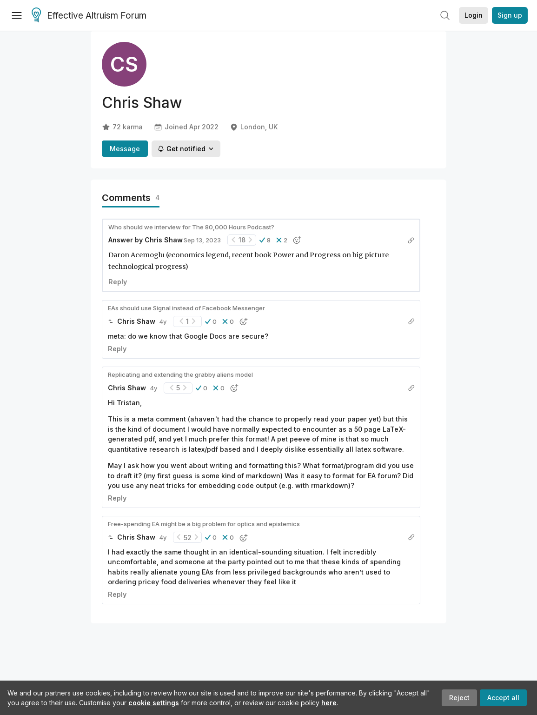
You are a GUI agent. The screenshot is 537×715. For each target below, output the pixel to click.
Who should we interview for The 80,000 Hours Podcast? (191, 227)
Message (125, 149)
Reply (117, 282)
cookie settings (153, 703)
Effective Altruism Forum (89, 16)
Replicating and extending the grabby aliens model (180, 374)
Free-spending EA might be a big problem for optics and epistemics (204, 524)
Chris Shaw (164, 240)
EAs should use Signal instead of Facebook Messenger (186, 308)
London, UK (254, 127)
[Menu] (17, 15)
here (329, 703)
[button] (265, 240)
